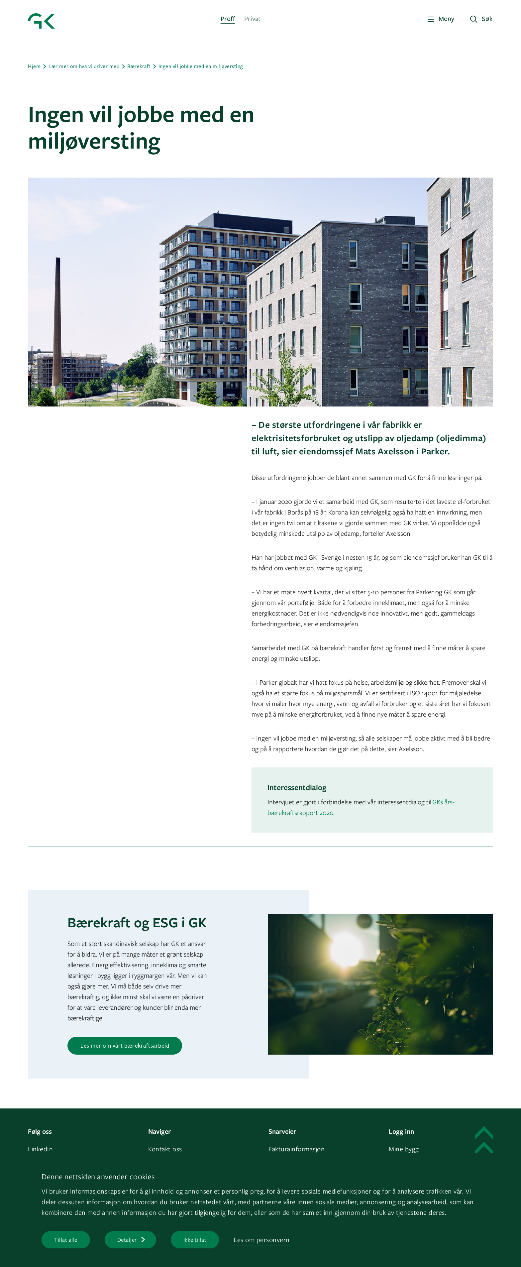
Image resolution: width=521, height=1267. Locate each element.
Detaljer (127, 1239)
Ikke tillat (195, 1239)
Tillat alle (65, 1239)
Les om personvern (262, 1239)
